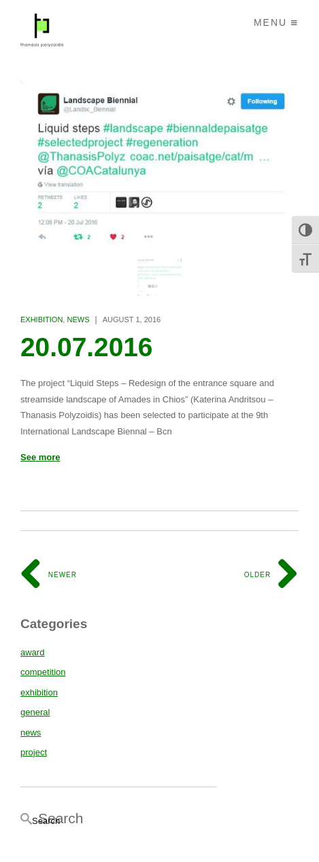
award (32, 652)
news (78, 319)
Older (271, 575)
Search (46, 821)
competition (42, 672)
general (35, 712)
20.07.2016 (86, 347)
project (33, 752)
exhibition (41, 319)
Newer (48, 575)
